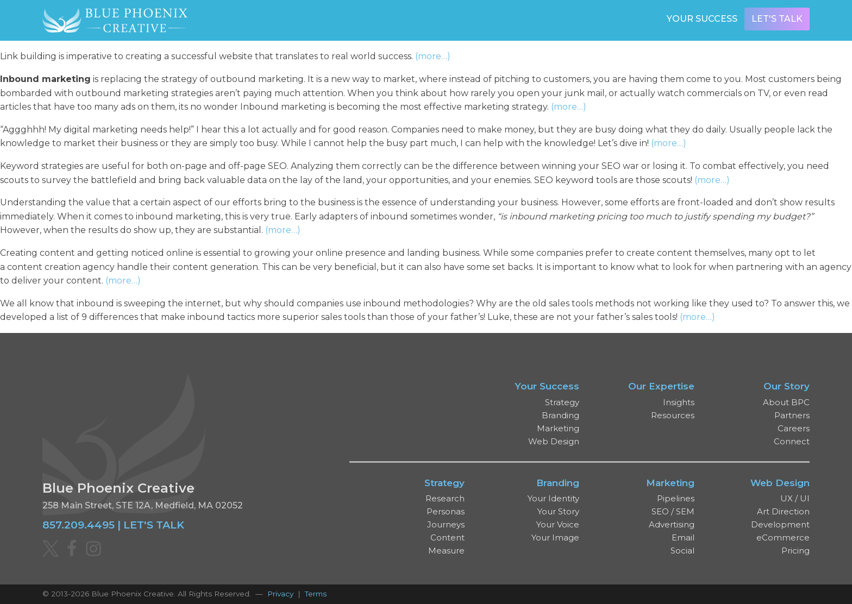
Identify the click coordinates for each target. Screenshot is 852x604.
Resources (672, 415)
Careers (794, 428)
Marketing (558, 428)
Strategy (562, 402)
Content (447, 537)
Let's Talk (777, 19)
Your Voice (557, 524)
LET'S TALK (153, 524)
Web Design (553, 441)
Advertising (671, 524)
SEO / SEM (672, 511)
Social (682, 550)
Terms (316, 593)
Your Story (558, 511)
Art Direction (783, 511)
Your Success (702, 19)
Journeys (446, 524)
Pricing (795, 550)
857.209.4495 (78, 524)
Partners (792, 415)
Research (445, 498)
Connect (792, 441)
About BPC (786, 402)
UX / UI (795, 498)
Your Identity (553, 498)
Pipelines (675, 498)
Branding (560, 415)
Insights (678, 402)
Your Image (555, 537)
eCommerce (783, 537)
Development (780, 524)
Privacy (280, 593)
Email (683, 537)
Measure (446, 550)
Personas (446, 511)
